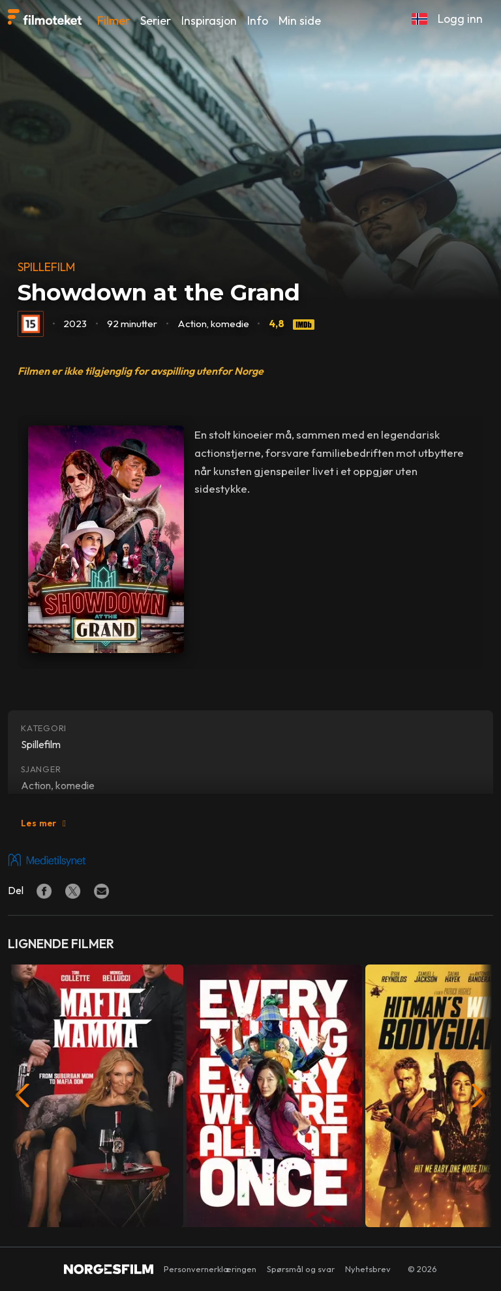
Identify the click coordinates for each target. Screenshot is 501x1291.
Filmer (113, 20)
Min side (300, 20)
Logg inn (460, 18)
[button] (419, 19)
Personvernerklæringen (210, 1269)
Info (257, 20)
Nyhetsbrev (368, 1269)
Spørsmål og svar (301, 1269)
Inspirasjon (209, 20)
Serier (155, 20)
